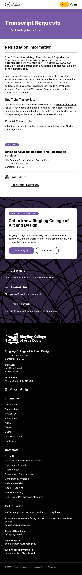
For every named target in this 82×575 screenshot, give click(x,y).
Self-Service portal (66, 104)
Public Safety (12, 469)
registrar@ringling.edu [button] (25, 184)
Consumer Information (17, 478)
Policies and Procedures (17, 465)
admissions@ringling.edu (17, 525)
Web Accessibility (14, 483)
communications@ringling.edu (20, 543)
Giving (8, 431)
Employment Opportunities (19, 474)
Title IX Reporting (14, 487)
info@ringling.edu (14, 534)
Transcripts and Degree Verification (23, 460)
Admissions (11, 418)
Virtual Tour (11, 413)
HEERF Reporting (14, 492)
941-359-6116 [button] (19, 177)
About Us (10, 456)
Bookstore (10, 441)
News (8, 427)
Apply (8, 422)
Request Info (11, 404)
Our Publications (13, 436)
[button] (75, 4)
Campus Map (12, 409)
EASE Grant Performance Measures (24, 497)
